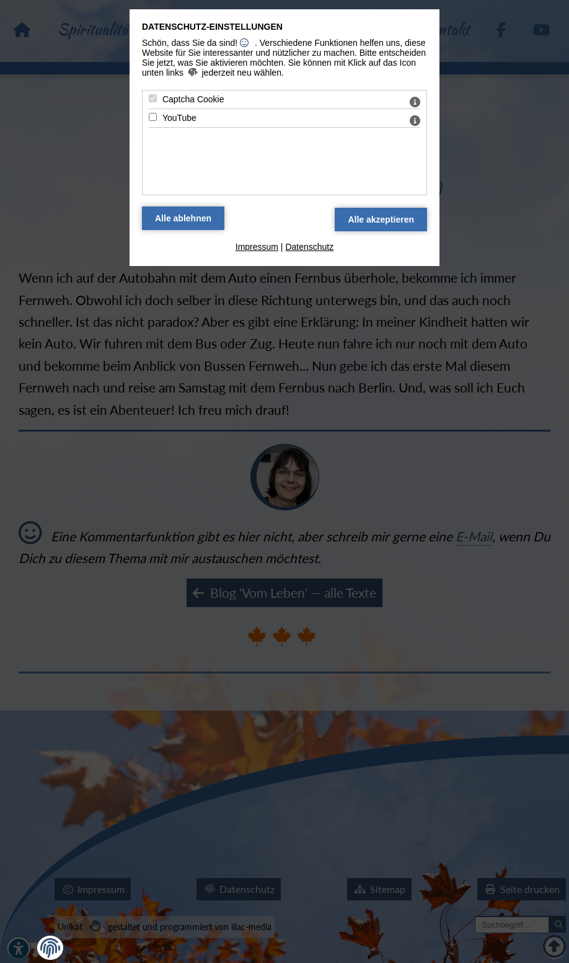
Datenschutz (309, 247)
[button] (50, 948)
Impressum (257, 247)
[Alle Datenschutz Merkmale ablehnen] (183, 218)
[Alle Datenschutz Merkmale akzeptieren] (381, 219)
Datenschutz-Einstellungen (212, 27)
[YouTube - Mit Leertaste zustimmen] (153, 117)
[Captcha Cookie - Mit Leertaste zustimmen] (153, 98)
